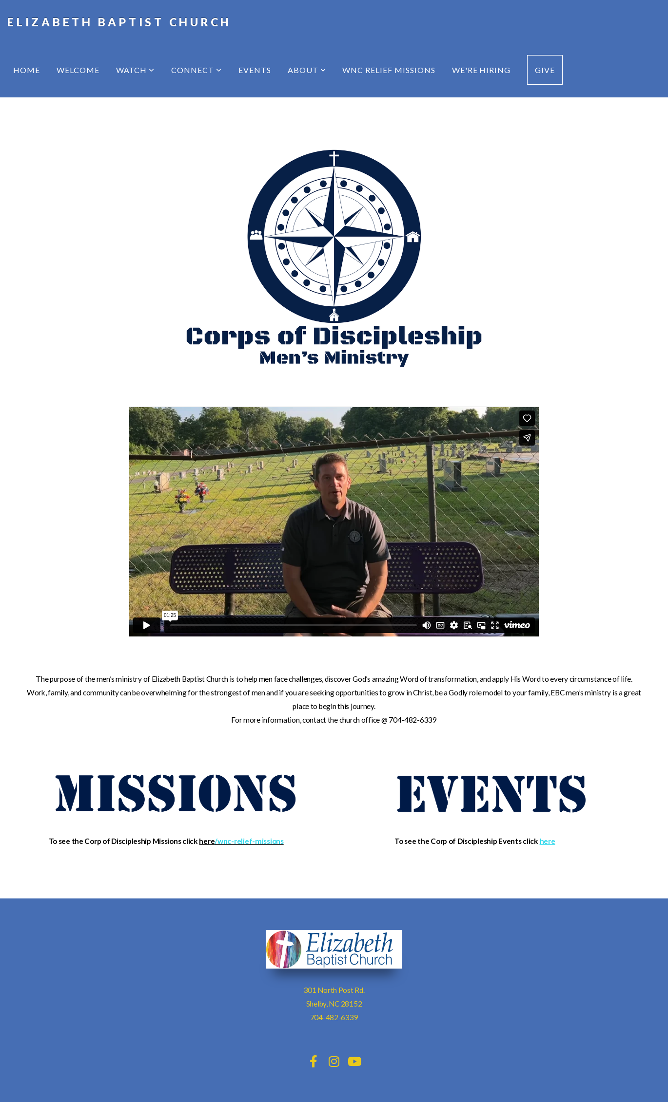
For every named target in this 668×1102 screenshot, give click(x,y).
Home (26, 70)
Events (254, 70)
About (307, 70)
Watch (135, 70)
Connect (196, 70)
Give (545, 70)
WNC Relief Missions (388, 70)
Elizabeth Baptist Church (119, 22)
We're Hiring (481, 70)
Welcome (78, 70)
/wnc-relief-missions (249, 841)
